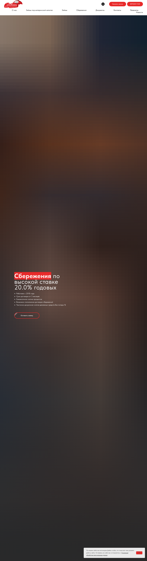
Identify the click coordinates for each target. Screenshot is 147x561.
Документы (100, 10)
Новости (139, 12)
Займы (64, 10)
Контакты (117, 10)
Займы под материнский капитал (39, 10)
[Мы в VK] (103, 4)
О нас (14, 10)
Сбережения (81, 10)
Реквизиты (134, 10)
